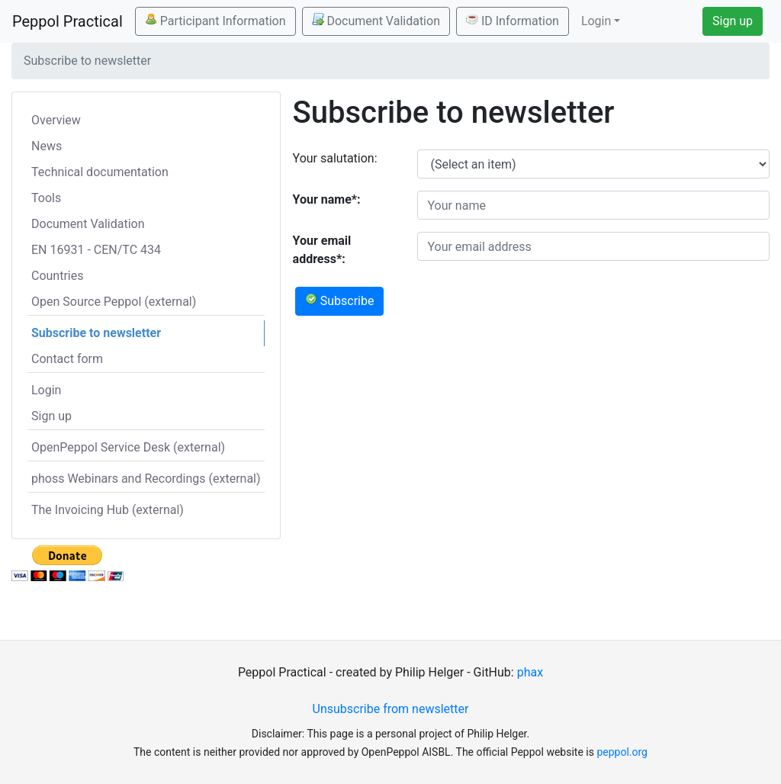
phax (530, 672)
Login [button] (596, 21)
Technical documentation (100, 172)
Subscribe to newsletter (96, 333)
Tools (46, 198)
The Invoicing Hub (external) (107, 510)
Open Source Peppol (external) (113, 301)
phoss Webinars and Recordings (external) (146, 478)
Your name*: (327, 199)
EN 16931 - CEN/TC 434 (96, 250)
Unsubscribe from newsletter (391, 709)
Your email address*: (322, 249)
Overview (56, 120)
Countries (57, 275)
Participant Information (215, 20)
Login (46, 390)
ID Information (512, 20)
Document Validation (376, 20)
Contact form (67, 359)
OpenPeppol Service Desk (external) (128, 447)
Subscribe (339, 300)
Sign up (732, 21)
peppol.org (622, 752)
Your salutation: (335, 158)
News (46, 146)
